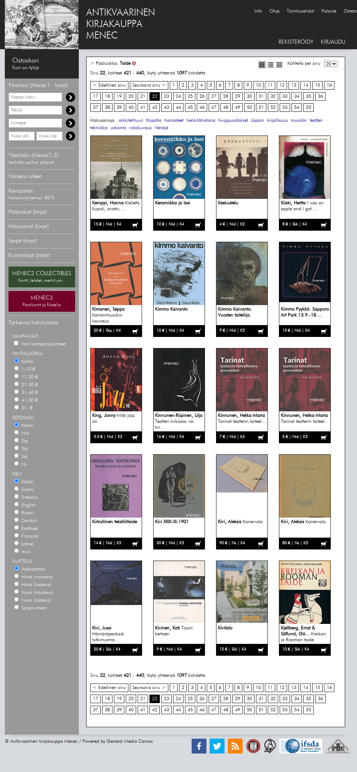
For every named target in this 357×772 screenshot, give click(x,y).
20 (131, 96)
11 (270, 85)
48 (225, 107)
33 (284, 96)
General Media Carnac (130, 741)
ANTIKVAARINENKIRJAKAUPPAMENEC (120, 24)
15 (317, 85)
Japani (257, 120)
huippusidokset (233, 120)
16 (329, 85)
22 (154, 96)
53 (284, 107)
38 (107, 107)
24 (178, 96)
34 (296, 96)
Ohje (274, 11)
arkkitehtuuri (131, 120)
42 (154, 107)
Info (258, 11)
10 (258, 85)
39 (119, 107)
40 (131, 107)
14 (305, 85)
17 (95, 96)
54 (296, 107)
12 (281, 85)
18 (107, 96)
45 (190, 107)
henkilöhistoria (200, 120)
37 (95, 107)
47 (213, 107)
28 (225, 96)
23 (166, 96)
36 (320, 96)
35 (308, 96)
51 (261, 107)
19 (119, 96)
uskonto (118, 128)
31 (261, 96)
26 (202, 96)
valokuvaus (140, 128)
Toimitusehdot (300, 11)
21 (142, 96)
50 (249, 107)
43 (166, 107)
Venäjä (161, 128)
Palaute (328, 11)
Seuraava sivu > (149, 85)
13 (293, 85)
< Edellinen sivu (109, 85)
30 (249, 96)
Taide (125, 63)
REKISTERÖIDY (296, 42)
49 (237, 107)
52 (273, 107)
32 (273, 96)
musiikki (299, 120)
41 (142, 107)
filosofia (153, 120)
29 (237, 96)
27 (213, 96)
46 (202, 107)
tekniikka (99, 128)
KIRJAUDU (333, 42)
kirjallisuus (277, 120)
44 (178, 107)
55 (308, 107)
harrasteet (173, 120)
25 (190, 96)
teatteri (316, 120)
